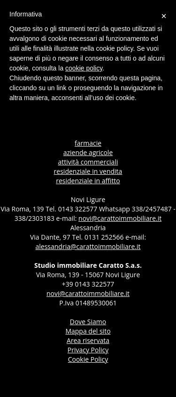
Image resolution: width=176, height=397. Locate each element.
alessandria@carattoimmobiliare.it (87, 246)
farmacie (88, 143)
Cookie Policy (88, 359)
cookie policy (83, 68)
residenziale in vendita (88, 171)
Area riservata (88, 340)
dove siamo (88, 321)
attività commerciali (88, 161)
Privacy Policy (88, 349)
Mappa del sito (87, 331)
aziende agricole (88, 152)
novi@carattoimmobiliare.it (119, 218)
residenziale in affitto (88, 180)
